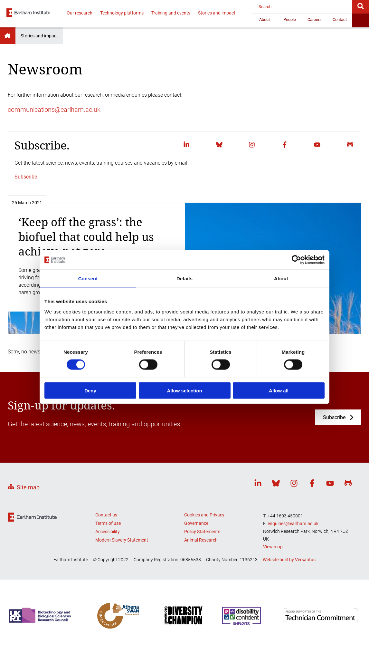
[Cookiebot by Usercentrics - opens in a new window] (296, 260)
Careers (315, 19)
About (264, 19)
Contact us (106, 515)
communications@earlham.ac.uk (54, 109)
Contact (340, 19)
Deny (90, 390)
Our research (79, 12)
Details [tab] (184, 278)
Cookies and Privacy (204, 515)
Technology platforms (122, 12)
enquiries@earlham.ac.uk (293, 523)
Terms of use (108, 523)
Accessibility (107, 531)
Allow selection (184, 390)
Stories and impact (216, 12)
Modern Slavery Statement (121, 540)
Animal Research (201, 540)
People (289, 19)
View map (273, 546)
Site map (28, 487)
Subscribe (25, 177)
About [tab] (281, 278)
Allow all (279, 390)
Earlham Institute (7, 35)
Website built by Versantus (289, 559)
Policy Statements (202, 531)
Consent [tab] (88, 278)
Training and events (170, 12)
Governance (196, 523)
